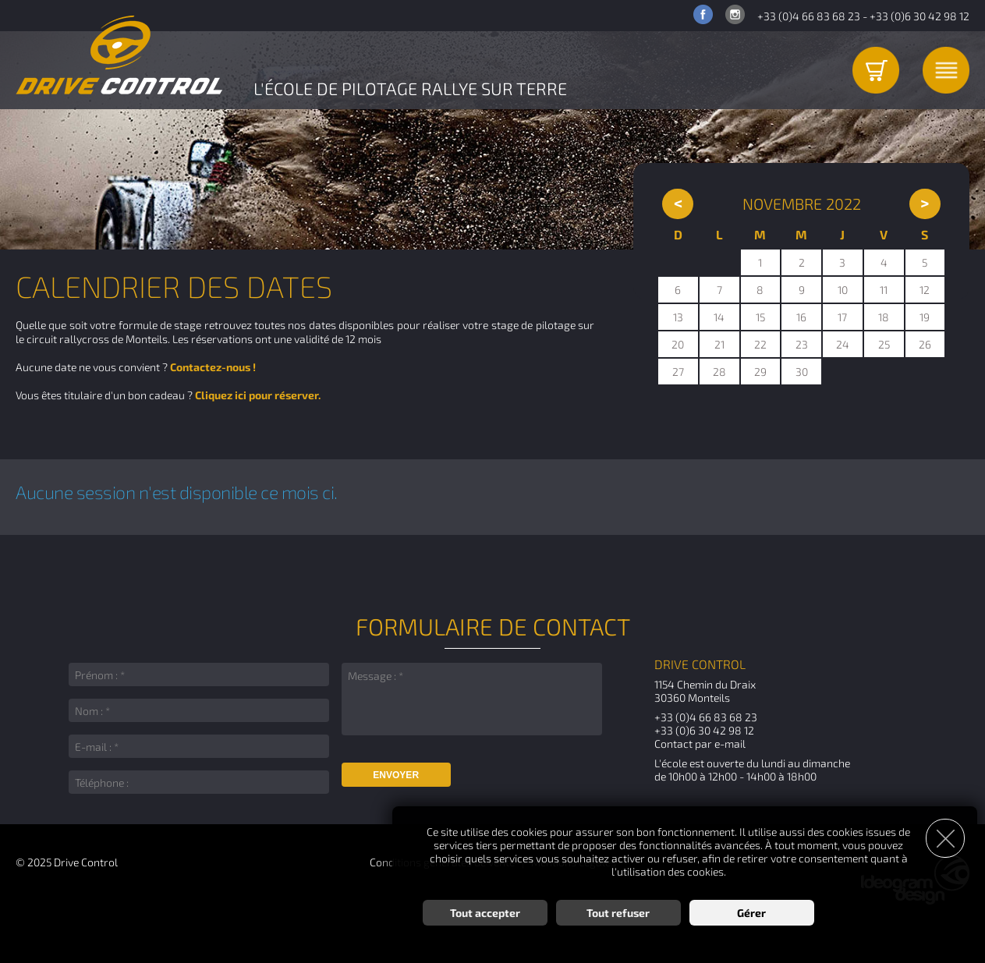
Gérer (751, 912)
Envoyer (396, 775)
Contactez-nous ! (213, 367)
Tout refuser (618, 912)
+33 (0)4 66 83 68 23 (808, 16)
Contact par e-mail (700, 743)
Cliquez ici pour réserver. (258, 395)
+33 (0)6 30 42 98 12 (919, 16)
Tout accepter (485, 912)
